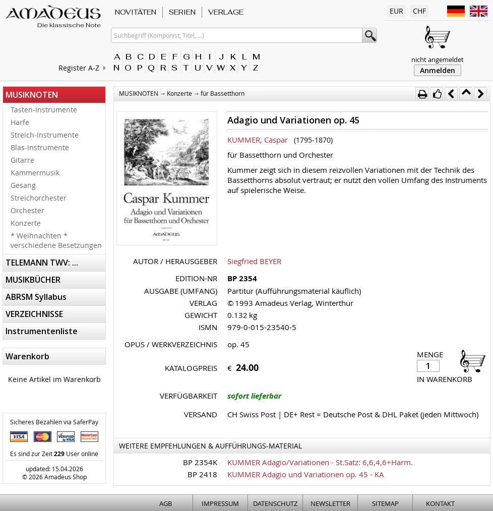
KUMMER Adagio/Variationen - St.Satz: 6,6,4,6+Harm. (320, 462)
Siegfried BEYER (254, 261)
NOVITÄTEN (135, 12)
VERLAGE (225, 12)
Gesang (23, 185)
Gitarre (22, 160)
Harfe (20, 122)
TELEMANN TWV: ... (42, 262)
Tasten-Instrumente (44, 109)
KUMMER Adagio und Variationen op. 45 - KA (305, 474)
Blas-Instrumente (40, 147)
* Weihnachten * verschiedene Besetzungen (56, 240)
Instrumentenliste (42, 331)
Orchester (27, 210)
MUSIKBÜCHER (33, 279)
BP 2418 (202, 474)
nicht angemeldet (437, 59)
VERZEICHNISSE (34, 314)
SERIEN (182, 12)
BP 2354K (200, 462)
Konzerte (26, 223)
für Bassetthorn (222, 93)
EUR (396, 11)
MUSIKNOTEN (32, 94)
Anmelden (437, 70)
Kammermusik (35, 172)
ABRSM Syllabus (36, 296)
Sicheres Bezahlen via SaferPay (54, 422)
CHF (419, 11)
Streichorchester (39, 198)
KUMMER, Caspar (257, 140)
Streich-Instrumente (45, 135)
